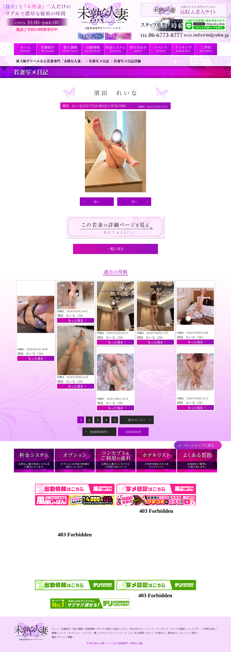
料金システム (121, 629)
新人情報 (78, 629)
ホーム (55, 629)
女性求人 (160, 633)
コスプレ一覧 (90, 633)
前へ (97, 201)
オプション (74, 633)
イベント (149, 629)
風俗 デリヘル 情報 (62, 637)
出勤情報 (90, 629)
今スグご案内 (104, 629)
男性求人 (172, 633)
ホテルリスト (106, 633)
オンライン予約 (188, 633)
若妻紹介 (66, 629)
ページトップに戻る (199, 445)
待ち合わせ (136, 629)
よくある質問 (137, 633)
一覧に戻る (115, 248)
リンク (62, 633)
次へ (134, 201)
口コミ (149, 633)
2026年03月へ (99, 432)
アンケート (121, 633)
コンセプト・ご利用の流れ (201, 629)
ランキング (162, 629)
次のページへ (137, 420)
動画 (54, 633)
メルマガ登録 (178, 629)
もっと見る (35, 358)
